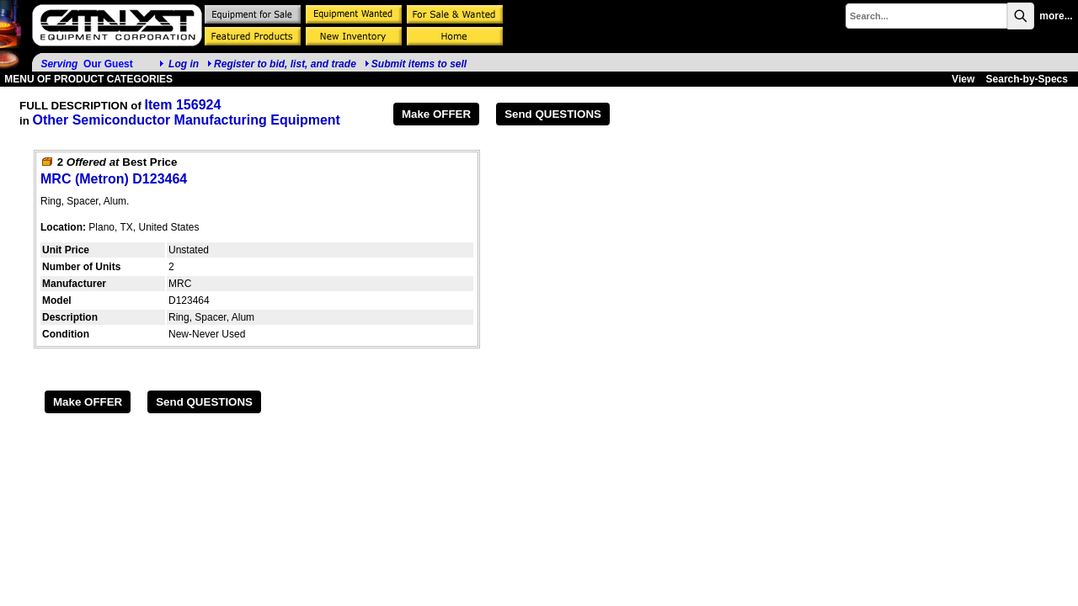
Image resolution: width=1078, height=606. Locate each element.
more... (1055, 16)
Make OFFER (436, 114)
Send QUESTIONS (552, 114)
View (963, 79)
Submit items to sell (416, 64)
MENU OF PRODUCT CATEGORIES (87, 79)
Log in (183, 64)
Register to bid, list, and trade (285, 64)
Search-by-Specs (1027, 79)
